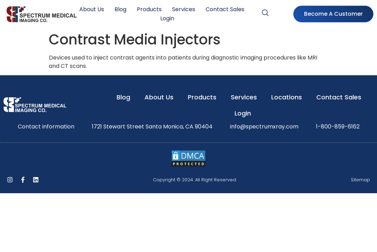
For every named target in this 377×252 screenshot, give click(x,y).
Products (149, 9)
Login (167, 18)
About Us (91, 9)
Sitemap (360, 179)
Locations (286, 97)
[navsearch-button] (265, 14)
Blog (120, 9)
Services (183, 9)
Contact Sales (225, 9)
